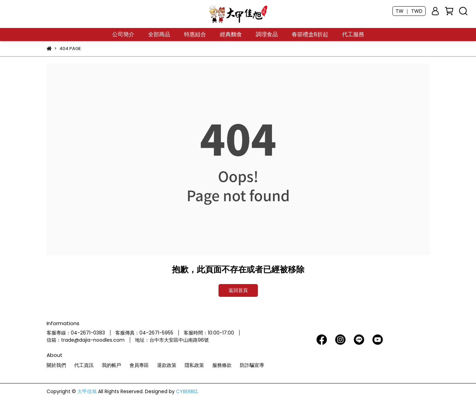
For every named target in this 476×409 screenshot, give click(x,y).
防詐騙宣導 (252, 365)
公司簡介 (123, 34)
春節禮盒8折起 (310, 34)
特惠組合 (195, 34)
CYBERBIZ (186, 391)
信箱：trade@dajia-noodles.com (86, 340)
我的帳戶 (111, 365)
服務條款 (222, 365)
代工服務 (353, 34)
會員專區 (139, 365)
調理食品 (267, 34)
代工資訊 (84, 365)
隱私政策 (194, 365)
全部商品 (159, 34)
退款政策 (166, 365)
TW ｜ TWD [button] (409, 11)
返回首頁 (238, 290)
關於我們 (56, 365)
